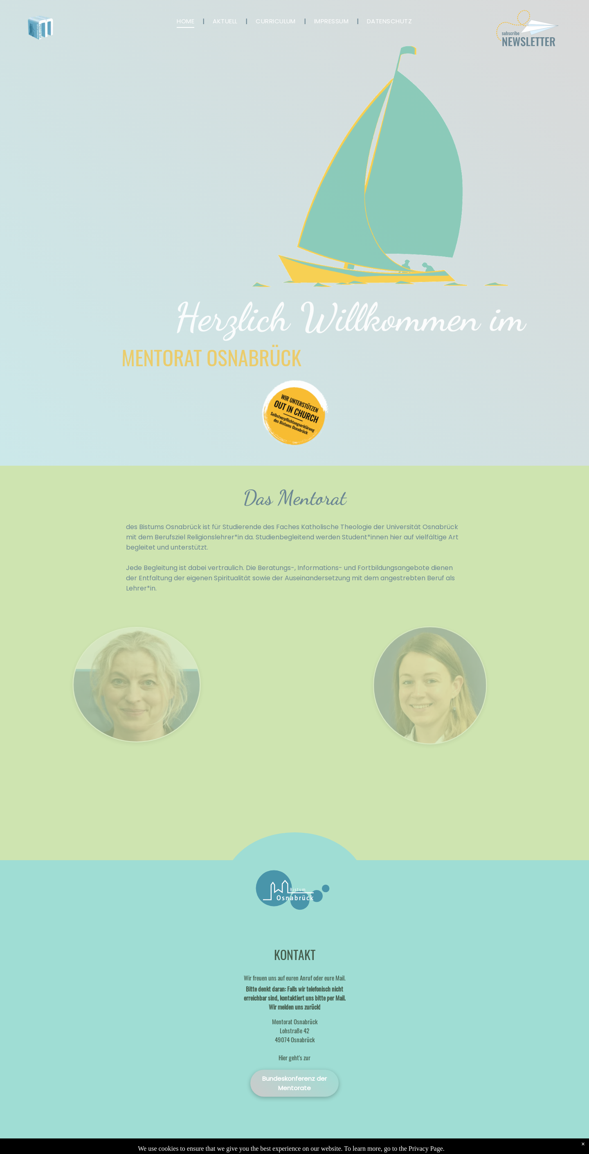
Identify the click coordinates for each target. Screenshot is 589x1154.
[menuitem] (187, 21)
